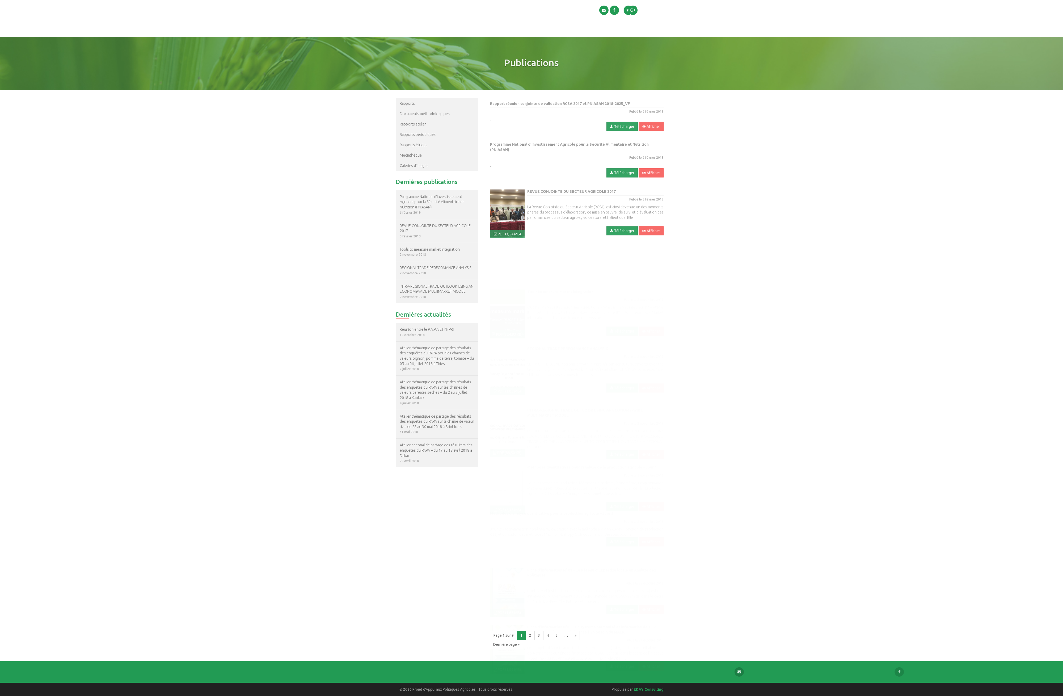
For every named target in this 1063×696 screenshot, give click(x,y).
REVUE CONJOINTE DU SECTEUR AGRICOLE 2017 (406, 228)
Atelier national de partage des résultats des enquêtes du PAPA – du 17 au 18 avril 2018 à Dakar (407, 450)
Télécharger (622, 143)
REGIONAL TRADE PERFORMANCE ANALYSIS (406, 268)
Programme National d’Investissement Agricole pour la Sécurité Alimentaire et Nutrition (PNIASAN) (403, 202)
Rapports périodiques (389, 134)
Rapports (378, 103)
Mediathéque (382, 155)
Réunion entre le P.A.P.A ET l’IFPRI (398, 329)
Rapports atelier (384, 124)
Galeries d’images (385, 165)
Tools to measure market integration (401, 249)
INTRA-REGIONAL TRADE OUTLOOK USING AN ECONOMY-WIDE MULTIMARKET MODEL (407, 289)
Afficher (651, 143)
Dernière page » (506, 644)
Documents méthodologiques (396, 114)
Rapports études (384, 145)
